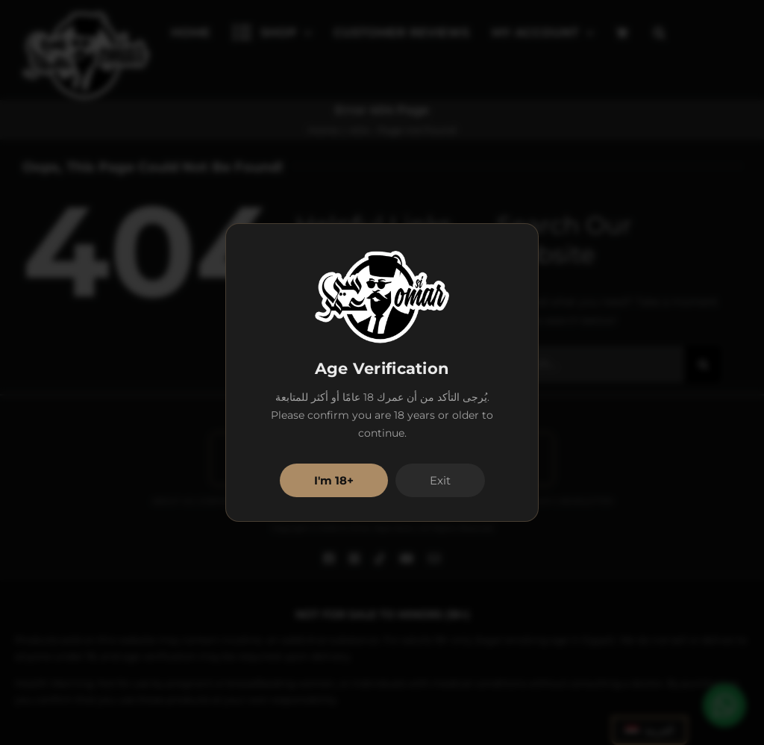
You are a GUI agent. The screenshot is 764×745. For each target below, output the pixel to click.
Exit (440, 480)
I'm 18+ (334, 480)
